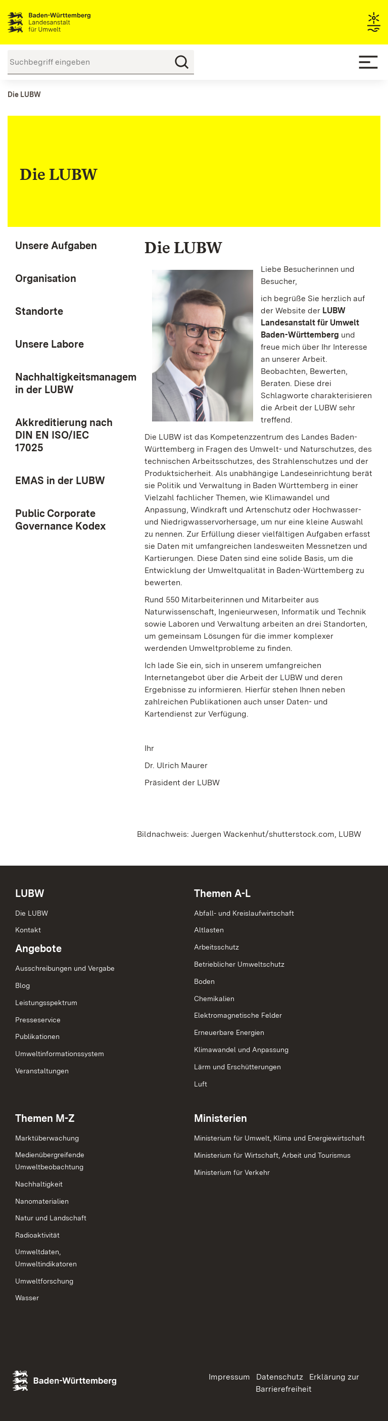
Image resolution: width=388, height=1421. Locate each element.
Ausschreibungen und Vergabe (65, 968)
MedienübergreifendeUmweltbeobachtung (49, 1161)
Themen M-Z (45, 1118)
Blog (22, 985)
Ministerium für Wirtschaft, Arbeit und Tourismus (272, 1155)
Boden (204, 981)
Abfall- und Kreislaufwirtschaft (244, 913)
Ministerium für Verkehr (232, 1172)
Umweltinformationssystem (59, 1054)
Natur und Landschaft (50, 1218)
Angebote (38, 948)
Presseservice (38, 1020)
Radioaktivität (37, 1235)
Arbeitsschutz (216, 947)
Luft (200, 1084)
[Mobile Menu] (368, 62)
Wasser (27, 1298)
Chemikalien (214, 998)
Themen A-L (222, 893)
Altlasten (209, 930)
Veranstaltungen (42, 1071)
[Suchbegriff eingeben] (101, 62)
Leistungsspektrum (46, 1003)
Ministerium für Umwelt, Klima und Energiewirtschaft (279, 1138)
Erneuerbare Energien (229, 1032)
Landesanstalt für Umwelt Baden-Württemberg (67, 22)
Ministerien (220, 1118)
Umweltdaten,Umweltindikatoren (46, 1258)
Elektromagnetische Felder (238, 1015)
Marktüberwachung (47, 1138)
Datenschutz (279, 1377)
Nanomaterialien (42, 1201)
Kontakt (28, 930)
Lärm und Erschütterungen (237, 1067)
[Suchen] (182, 62)
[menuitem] (64, 246)
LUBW (29, 893)
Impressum (229, 1377)
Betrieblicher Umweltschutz (239, 964)
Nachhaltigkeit (39, 1184)
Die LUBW (31, 913)
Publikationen (37, 1036)
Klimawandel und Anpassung (241, 1050)
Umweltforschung (44, 1281)
